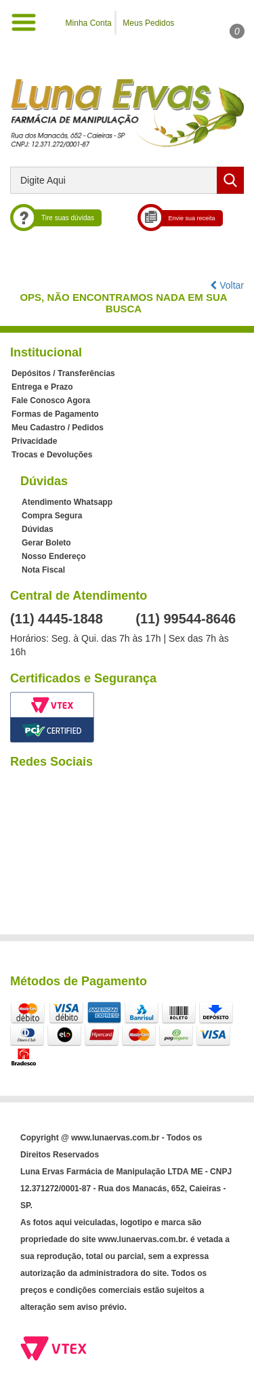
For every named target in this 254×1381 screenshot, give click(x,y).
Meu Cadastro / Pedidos (58, 427)
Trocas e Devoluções (52, 454)
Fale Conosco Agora (51, 400)
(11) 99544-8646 (185, 618)
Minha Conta (89, 23)
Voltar (227, 285)
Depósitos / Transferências (63, 373)
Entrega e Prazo (42, 387)
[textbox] (127, 180)
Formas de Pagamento (55, 414)
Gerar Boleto (46, 543)
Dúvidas (38, 529)
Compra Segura (52, 515)
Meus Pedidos (148, 23)
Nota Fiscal (43, 570)
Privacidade (34, 441)
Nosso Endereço (54, 556)
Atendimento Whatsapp (67, 502)
